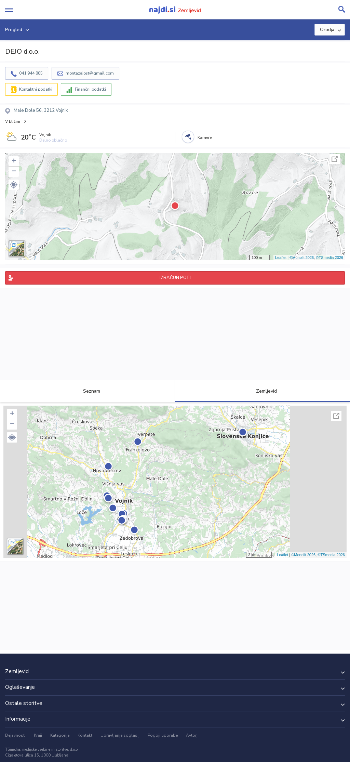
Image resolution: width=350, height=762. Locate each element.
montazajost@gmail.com (90, 73)
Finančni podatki (90, 89)
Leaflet (280, 257)
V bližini (12, 121)
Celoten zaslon (334, 159)
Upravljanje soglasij (119, 735)
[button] (14, 185)
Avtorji (192, 735)
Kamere (205, 137)
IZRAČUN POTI (175, 278)
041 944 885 (31, 73)
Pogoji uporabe (163, 735)
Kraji (38, 735)
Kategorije (59, 735)
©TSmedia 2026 (329, 257)
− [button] (14, 172)
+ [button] (14, 161)
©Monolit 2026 (302, 257)
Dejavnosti (15, 735)
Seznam (87, 391)
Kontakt (85, 735)
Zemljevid (262, 391)
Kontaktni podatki (35, 89)
